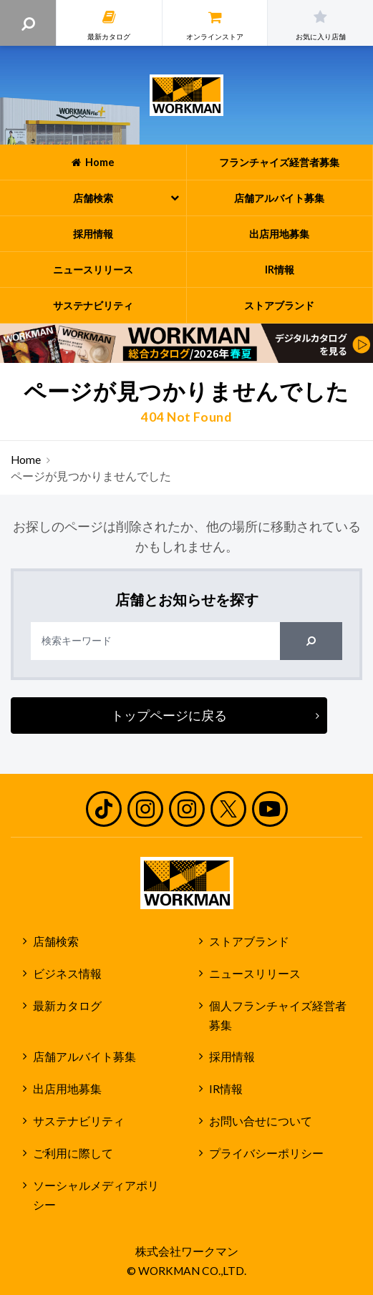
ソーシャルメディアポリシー (96, 1195)
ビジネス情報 (67, 973)
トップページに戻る (169, 715)
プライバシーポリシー (266, 1153)
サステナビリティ (79, 1121)
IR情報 (226, 1088)
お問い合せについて (260, 1121)
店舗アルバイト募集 (84, 1056)
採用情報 (232, 1056)
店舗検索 (56, 941)
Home (26, 459)
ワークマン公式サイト (186, 95)
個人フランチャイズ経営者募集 (278, 1015)
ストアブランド (249, 941)
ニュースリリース (255, 973)
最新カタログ (67, 1005)
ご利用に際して (73, 1153)
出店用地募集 (67, 1088)
